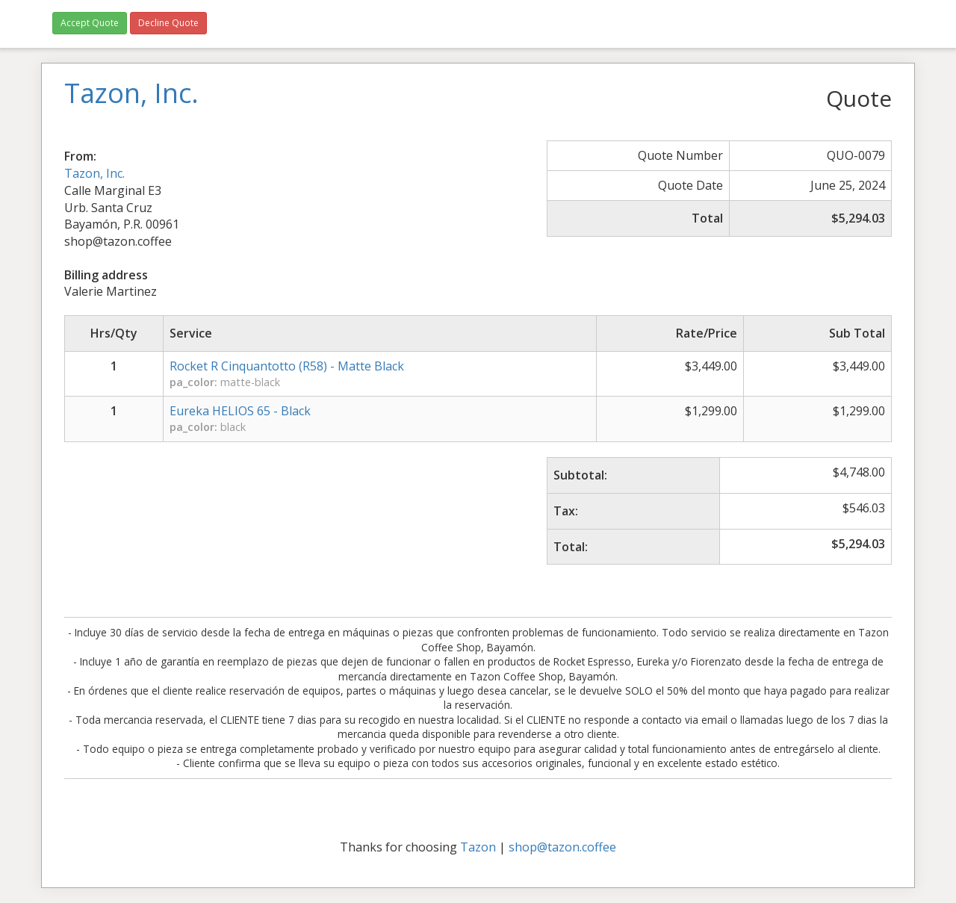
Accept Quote (89, 22)
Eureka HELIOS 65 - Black (240, 411)
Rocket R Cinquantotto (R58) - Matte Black (287, 366)
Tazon (478, 847)
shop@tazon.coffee (562, 847)
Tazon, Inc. (94, 173)
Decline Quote (168, 22)
